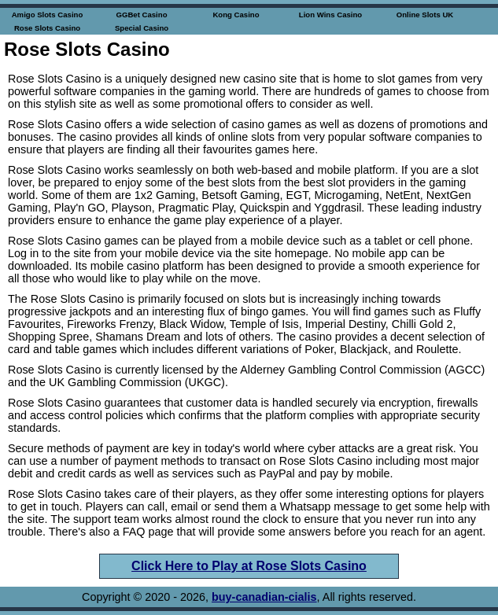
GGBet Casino (141, 14)
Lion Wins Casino (330, 14)
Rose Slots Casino (47, 28)
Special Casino (141, 28)
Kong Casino (235, 14)
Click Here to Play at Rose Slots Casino (249, 566)
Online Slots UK (425, 14)
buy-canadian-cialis (264, 597)
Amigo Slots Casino (47, 14)
